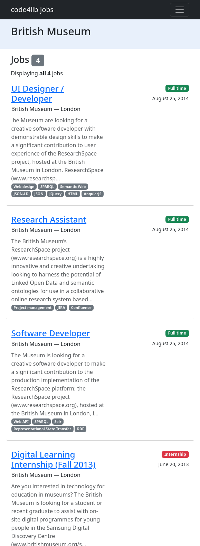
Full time (177, 88)
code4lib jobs (32, 9)
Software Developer (50, 333)
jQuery (55, 193)
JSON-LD (20, 193)
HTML (72, 193)
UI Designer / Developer (37, 93)
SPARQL (47, 186)
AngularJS (93, 193)
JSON (39, 193)
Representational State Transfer (42, 428)
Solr (57, 421)
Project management (32, 307)
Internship (175, 454)
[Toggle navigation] (179, 10)
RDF (80, 428)
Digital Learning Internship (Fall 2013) (53, 459)
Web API (20, 421)
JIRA (61, 307)
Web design (23, 186)
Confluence (81, 307)
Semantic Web (73, 186)
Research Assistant (49, 219)
